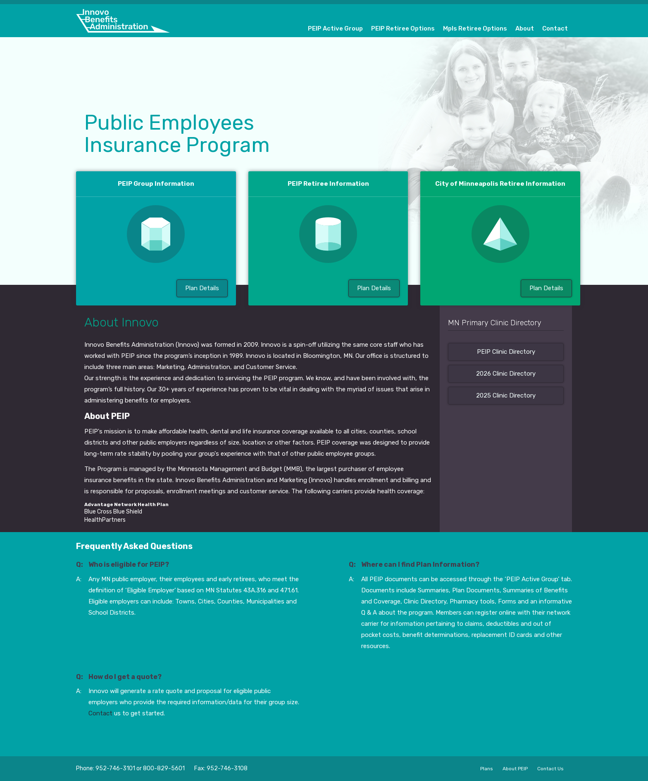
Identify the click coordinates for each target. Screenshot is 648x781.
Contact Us (550, 769)
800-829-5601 (164, 768)
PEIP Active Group (335, 28)
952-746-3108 (227, 768)
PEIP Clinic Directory (506, 351)
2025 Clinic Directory (506, 395)
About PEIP (515, 769)
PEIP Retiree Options (403, 28)
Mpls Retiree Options (475, 28)
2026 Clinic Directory (506, 373)
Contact (555, 28)
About (524, 28)
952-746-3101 (115, 768)
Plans (486, 769)
